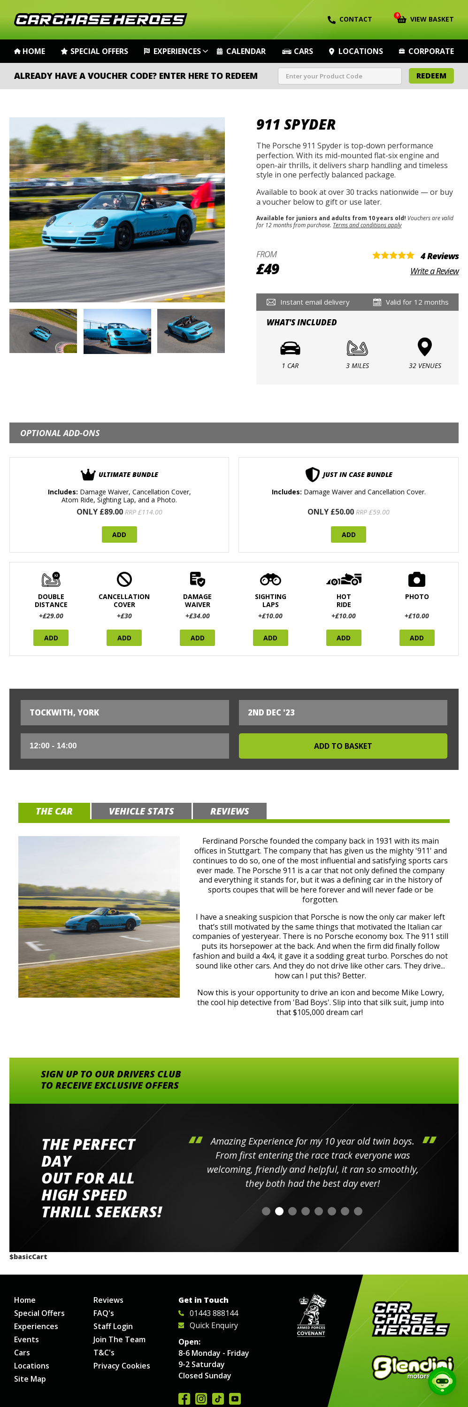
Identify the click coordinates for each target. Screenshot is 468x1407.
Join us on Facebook (184, 1399)
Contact (350, 19)
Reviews (108, 1300)
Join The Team (119, 1339)
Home (34, 51)
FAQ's (103, 1313)
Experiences (177, 51)
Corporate (431, 51)
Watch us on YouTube (235, 1399)
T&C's (104, 1352)
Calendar (246, 51)
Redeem (431, 75)
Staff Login (113, 1326)
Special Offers (99, 51)
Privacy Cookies (121, 1366)
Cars (303, 51)
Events (26, 1339)
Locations (360, 51)
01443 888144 (208, 1313)
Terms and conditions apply (367, 225)
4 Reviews (440, 255)
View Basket (425, 18)
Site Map (30, 1379)
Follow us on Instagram (201, 1399)
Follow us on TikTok (218, 1399)
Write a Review (434, 271)
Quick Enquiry (208, 1325)
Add (119, 534)
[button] (266, 1211)
